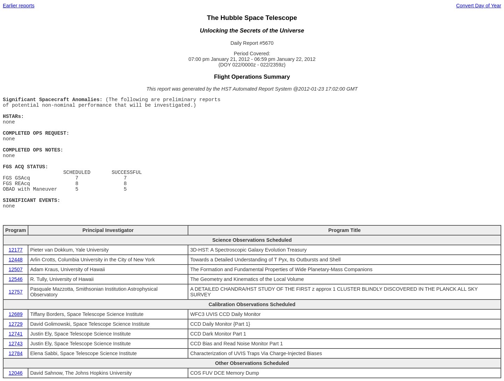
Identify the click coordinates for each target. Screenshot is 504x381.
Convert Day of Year (478, 5)
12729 (16, 324)
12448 (16, 259)
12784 (16, 353)
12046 (16, 373)
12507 (16, 269)
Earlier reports (18, 5)
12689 (16, 314)
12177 (16, 250)
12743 (16, 343)
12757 (16, 292)
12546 (16, 279)
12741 (16, 334)
